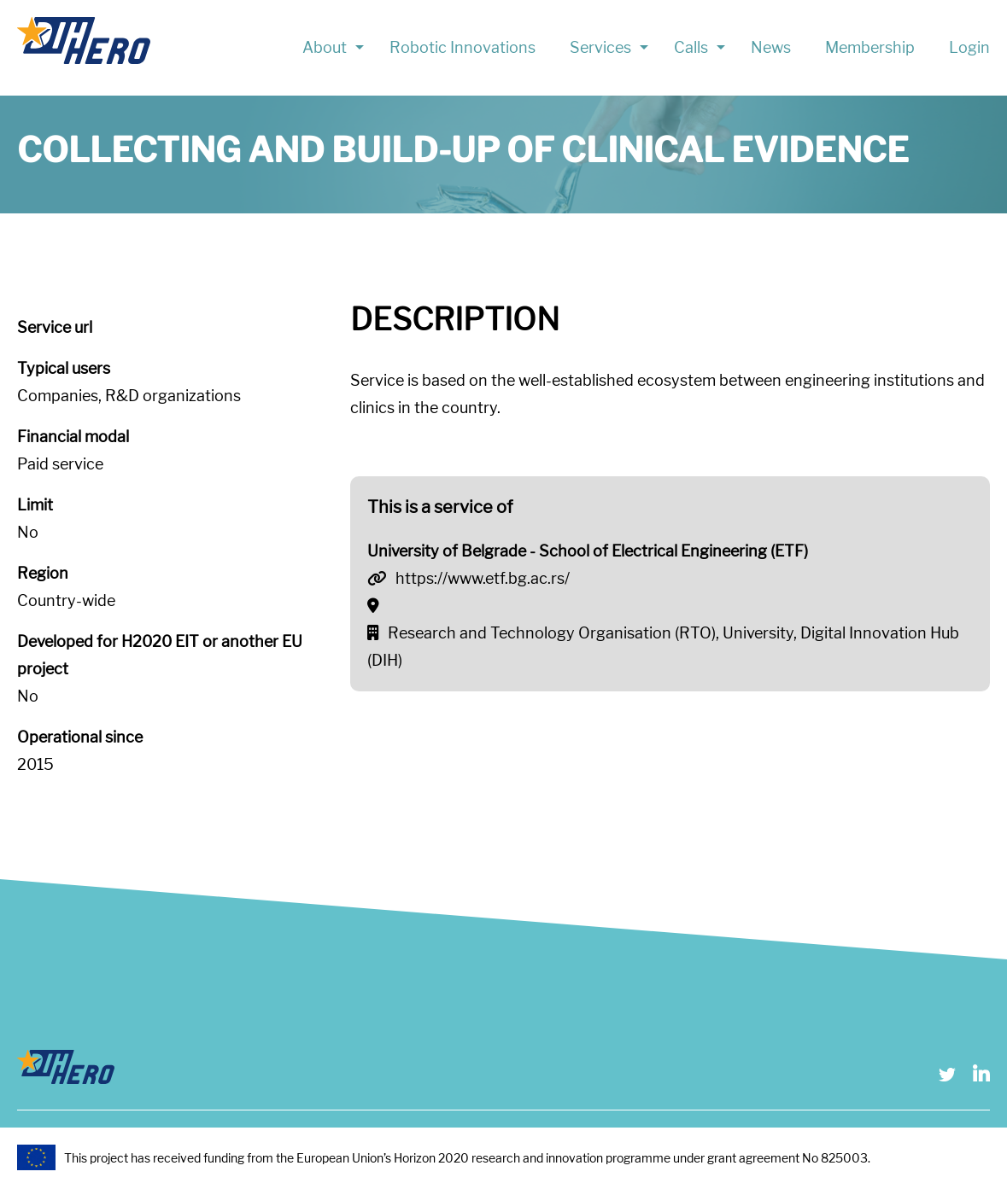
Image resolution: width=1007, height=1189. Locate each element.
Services (600, 47)
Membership (870, 47)
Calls (691, 47)
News (771, 47)
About (324, 47)
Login (969, 47)
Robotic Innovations (462, 47)
